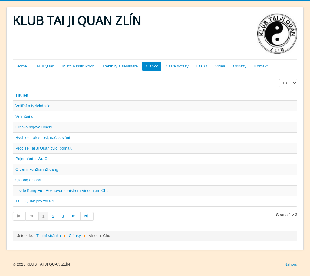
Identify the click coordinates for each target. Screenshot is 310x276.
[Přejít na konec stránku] (87, 216)
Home (21, 66)
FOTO (201, 66)
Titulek (21, 95)
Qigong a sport (28, 180)
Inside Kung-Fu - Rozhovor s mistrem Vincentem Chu (62, 190)
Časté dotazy (177, 66)
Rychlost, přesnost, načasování (42, 137)
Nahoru (290, 264)
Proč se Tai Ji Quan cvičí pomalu (43, 148)
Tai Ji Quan (44, 66)
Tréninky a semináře (120, 66)
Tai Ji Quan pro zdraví (34, 201)
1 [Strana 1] (43, 216)
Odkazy (239, 66)
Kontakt (261, 66)
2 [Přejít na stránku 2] (53, 216)
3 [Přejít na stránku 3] (63, 216)
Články (152, 66)
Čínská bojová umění (33, 127)
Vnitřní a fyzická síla (33, 106)
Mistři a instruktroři (78, 66)
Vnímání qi (24, 116)
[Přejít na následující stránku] (74, 216)
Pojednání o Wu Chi (32, 158)
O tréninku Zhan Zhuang (36, 169)
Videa (220, 66)
